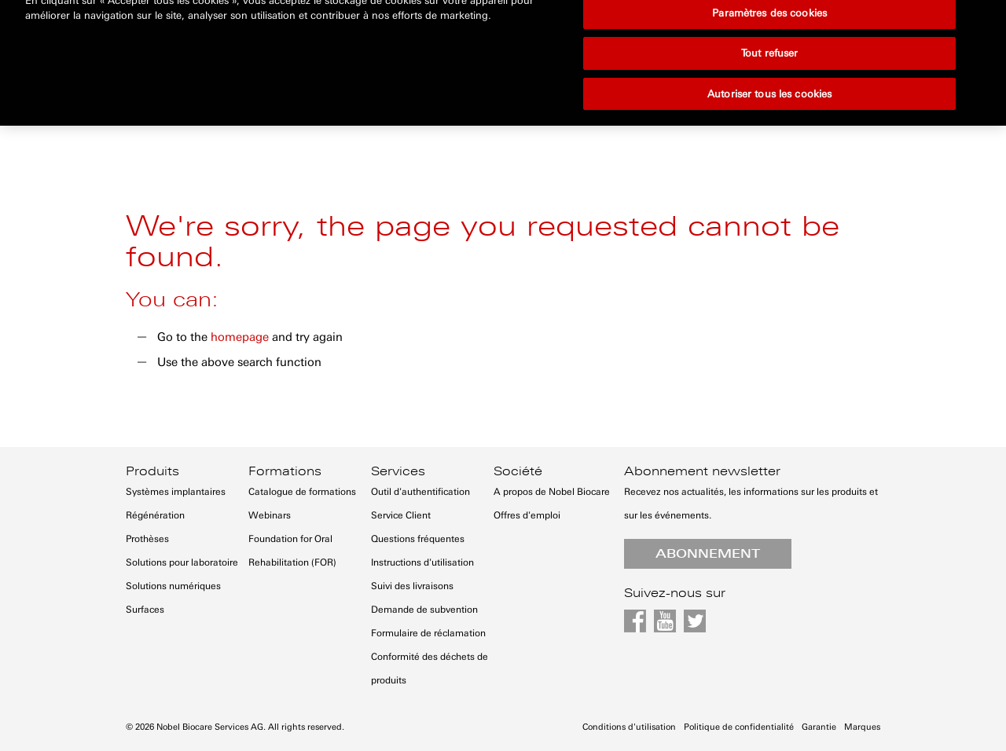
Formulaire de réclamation (428, 633)
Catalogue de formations (302, 491)
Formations (284, 471)
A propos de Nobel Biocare (552, 491)
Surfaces (145, 609)
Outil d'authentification (420, 491)
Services (398, 471)
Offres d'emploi (527, 515)
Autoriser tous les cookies (769, 55)
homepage (240, 337)
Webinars (269, 515)
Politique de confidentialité (739, 727)
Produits (152, 471)
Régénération (155, 515)
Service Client (401, 515)
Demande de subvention (424, 609)
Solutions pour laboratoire (182, 562)
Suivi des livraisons (412, 586)
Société (518, 471)
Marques (862, 727)
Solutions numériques (173, 586)
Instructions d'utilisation (422, 562)
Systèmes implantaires (176, 491)
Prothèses (147, 538)
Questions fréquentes (417, 538)
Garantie (819, 727)
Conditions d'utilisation (629, 727)
